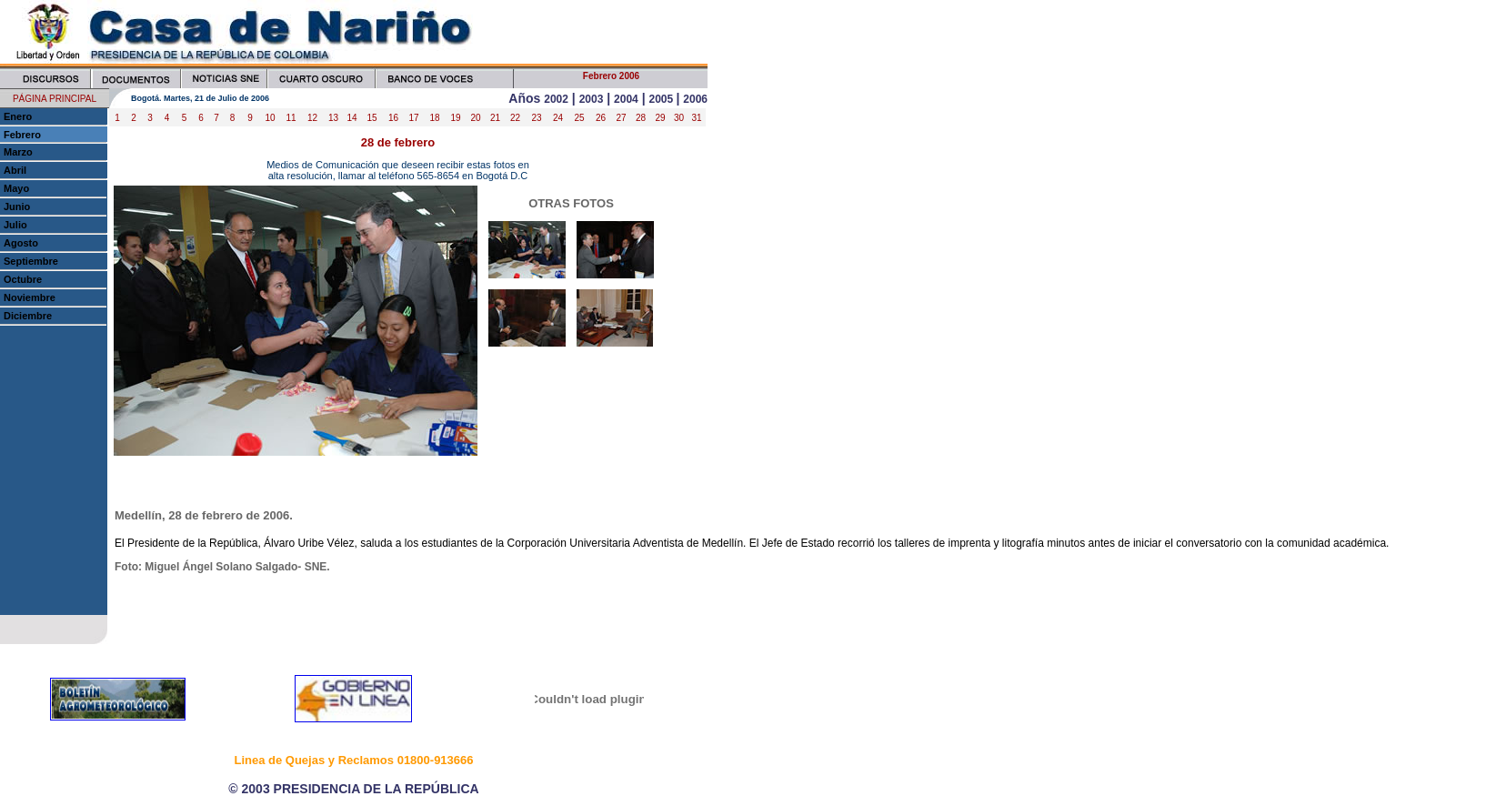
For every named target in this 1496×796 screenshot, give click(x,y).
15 (371, 118)
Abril (15, 170)
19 (455, 118)
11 (291, 118)
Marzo (18, 151)
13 (333, 118)
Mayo (16, 188)
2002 (556, 99)
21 (495, 118)
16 (393, 118)
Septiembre (31, 261)
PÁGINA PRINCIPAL (54, 99)
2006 (695, 99)
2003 (591, 99)
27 (621, 118)
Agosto (21, 242)
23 (536, 118)
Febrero (22, 134)
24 (558, 118)
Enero (18, 116)
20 (475, 118)
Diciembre (28, 315)
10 (270, 118)
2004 (626, 99)
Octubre (23, 279)
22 (515, 118)
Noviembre (29, 297)
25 (579, 118)
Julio (15, 224)
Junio (17, 206)
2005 (662, 99)
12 (312, 118)
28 (641, 118)
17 (413, 118)
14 (351, 118)
